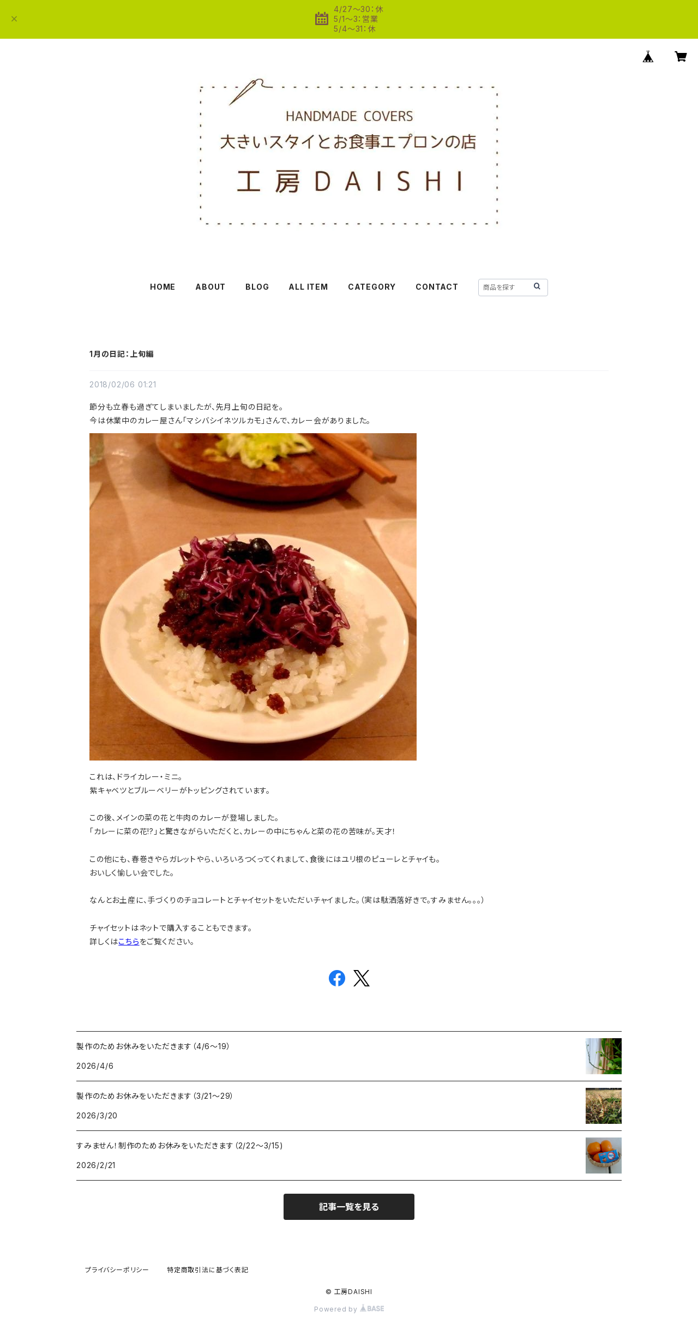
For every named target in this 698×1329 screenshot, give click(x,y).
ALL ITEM (308, 286)
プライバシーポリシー (117, 1270)
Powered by (349, 1309)
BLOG (257, 286)
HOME (163, 286)
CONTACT (437, 286)
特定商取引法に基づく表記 (208, 1270)
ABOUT (210, 286)
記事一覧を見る (349, 1206)
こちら (128, 941)
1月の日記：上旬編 (121, 353)
